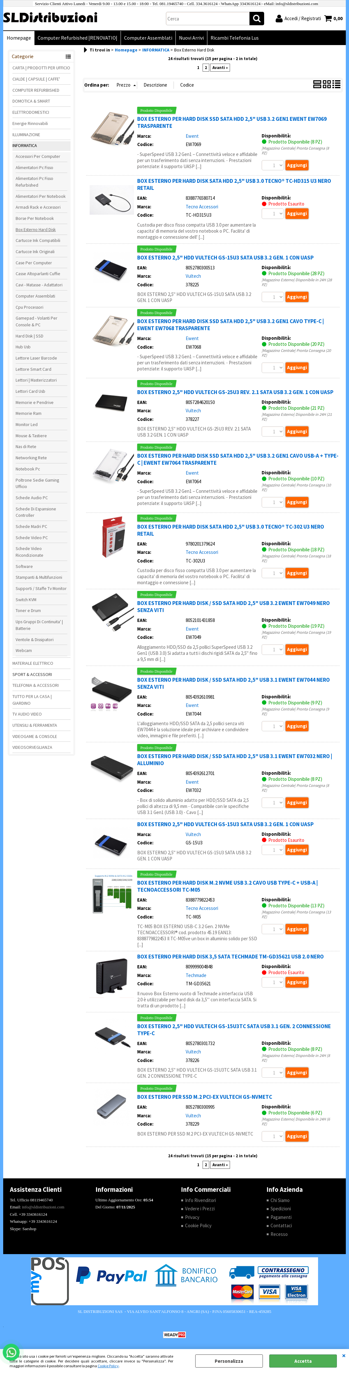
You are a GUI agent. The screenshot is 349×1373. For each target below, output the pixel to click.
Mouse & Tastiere (31, 435)
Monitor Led (27, 424)
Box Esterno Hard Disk (36, 229)
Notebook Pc (28, 469)
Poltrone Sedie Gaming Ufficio (37, 483)
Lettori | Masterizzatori (36, 380)
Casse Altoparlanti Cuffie (38, 273)
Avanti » (220, 67)
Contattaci (281, 1225)
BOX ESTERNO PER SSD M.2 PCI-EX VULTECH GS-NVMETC (204, 1096)
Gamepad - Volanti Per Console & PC (36, 321)
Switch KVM (26, 599)
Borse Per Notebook (35, 218)
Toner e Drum (28, 610)
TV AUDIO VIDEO (27, 714)
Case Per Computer (34, 263)
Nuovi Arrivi (191, 38)
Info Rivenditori (200, 1200)
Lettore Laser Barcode (36, 358)
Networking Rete (31, 458)
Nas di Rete (26, 446)
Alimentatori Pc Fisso (34, 167)
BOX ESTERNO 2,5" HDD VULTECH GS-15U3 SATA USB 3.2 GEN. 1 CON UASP (225, 257)
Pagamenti (281, 1217)
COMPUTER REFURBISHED (35, 90)
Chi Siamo (280, 1200)
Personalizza (229, 1361)
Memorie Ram (28, 413)
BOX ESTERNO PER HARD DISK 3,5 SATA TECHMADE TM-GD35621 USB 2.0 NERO (230, 956)
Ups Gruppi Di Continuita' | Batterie (39, 625)
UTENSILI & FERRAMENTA (34, 725)
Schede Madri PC (31, 526)
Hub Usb (23, 347)
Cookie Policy (108, 1365)
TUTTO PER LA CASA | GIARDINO (32, 700)
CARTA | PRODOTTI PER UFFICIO (41, 68)
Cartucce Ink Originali (35, 251)
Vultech (193, 276)
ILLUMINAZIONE (26, 134)
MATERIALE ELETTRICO (32, 663)
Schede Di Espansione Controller (36, 512)
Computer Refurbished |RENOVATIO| (77, 38)
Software (24, 566)
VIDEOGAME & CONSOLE (34, 736)
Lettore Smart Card (33, 369)
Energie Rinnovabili (30, 123)
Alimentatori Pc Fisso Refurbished (34, 181)
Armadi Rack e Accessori (38, 207)
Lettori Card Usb (30, 391)
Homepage (19, 38)
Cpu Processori (29, 307)
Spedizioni (281, 1209)
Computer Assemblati (148, 38)
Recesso (279, 1234)
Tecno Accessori (202, 207)
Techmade (196, 975)
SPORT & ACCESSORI (32, 674)
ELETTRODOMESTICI (30, 112)
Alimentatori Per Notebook (41, 196)
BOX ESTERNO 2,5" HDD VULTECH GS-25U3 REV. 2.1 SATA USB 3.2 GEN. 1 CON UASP (235, 392)
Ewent (192, 136)
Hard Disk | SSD (29, 336)
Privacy (192, 1217)
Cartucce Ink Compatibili (38, 240)
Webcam (24, 650)
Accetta (303, 1361)
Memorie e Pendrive (35, 402)
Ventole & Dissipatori (35, 639)
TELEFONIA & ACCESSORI (35, 685)
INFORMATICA (24, 145)
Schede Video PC (32, 537)
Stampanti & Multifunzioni (39, 577)
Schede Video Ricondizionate (29, 552)
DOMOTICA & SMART (31, 101)
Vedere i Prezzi (200, 1209)
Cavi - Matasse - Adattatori (39, 285)
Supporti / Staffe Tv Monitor (41, 588)
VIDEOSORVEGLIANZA (32, 747)
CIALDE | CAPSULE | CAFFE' (36, 79)
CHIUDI (344, 1355)
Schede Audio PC (32, 497)
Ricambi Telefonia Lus (235, 38)
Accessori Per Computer (38, 156)
